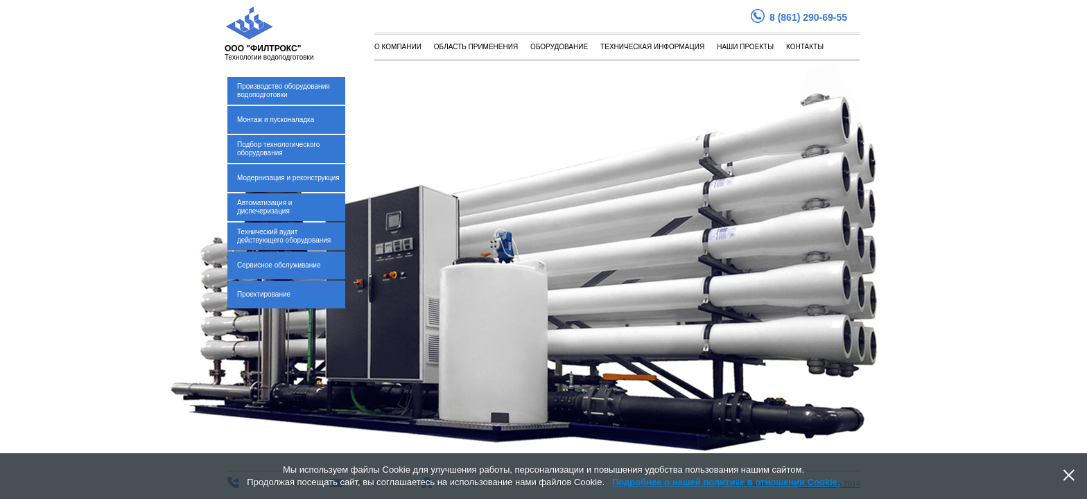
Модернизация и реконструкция (288, 178)
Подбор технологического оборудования (278, 149)
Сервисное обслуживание (279, 265)
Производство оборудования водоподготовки (283, 90)
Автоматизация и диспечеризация (264, 207)
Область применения (476, 47)
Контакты (805, 47)
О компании (397, 47)
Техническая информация (652, 47)
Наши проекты (745, 47)
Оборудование (559, 47)
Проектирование (263, 294)
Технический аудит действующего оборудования (284, 236)
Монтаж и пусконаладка (275, 119)
